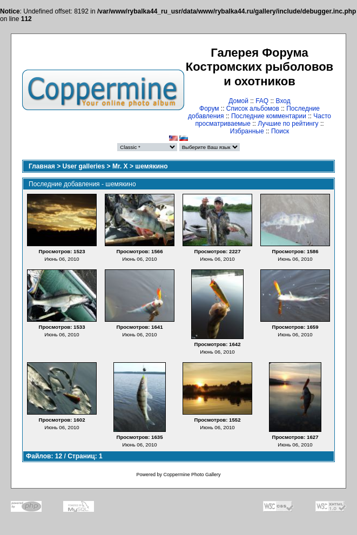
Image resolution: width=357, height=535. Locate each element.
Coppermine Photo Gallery (191, 474)
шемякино (151, 166)
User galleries (84, 166)
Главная (42, 166)
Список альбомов (252, 108)
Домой (238, 101)
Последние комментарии (268, 116)
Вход (283, 101)
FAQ (261, 101)
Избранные (247, 131)
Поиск (280, 131)
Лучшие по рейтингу (288, 123)
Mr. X (120, 166)
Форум (209, 108)
